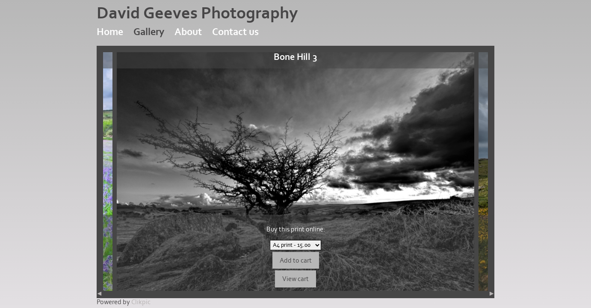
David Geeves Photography (197, 13)
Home (110, 32)
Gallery (148, 32)
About (188, 32)
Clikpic (141, 302)
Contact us (235, 32)
